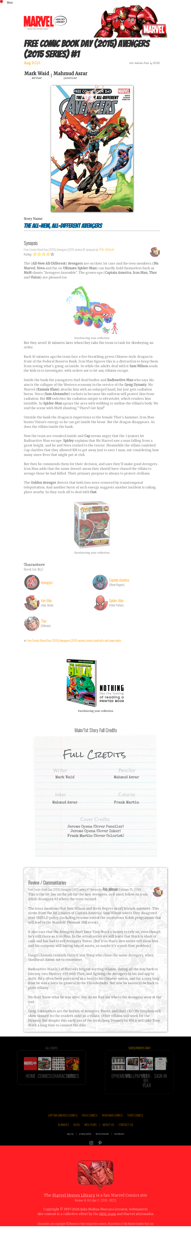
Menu (10, 2)
